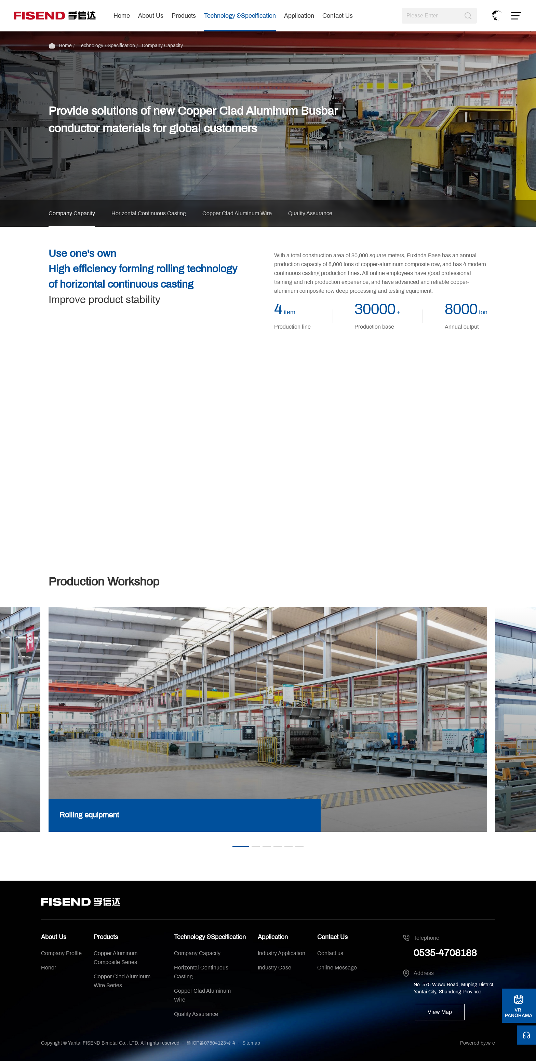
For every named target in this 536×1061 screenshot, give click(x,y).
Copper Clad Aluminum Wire (237, 213)
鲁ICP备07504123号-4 (211, 1043)
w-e (491, 1043)
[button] (240, 846)
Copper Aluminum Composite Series (115, 957)
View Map (440, 1012)
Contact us (330, 953)
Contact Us (337, 15)
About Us (150, 15)
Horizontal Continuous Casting (148, 213)
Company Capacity (162, 45)
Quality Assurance (310, 213)
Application (299, 15)
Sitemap (251, 1043)
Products (184, 15)
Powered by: (473, 1043)
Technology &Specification (240, 15)
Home (121, 15)
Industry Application (281, 953)
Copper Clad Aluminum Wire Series (122, 981)
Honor (48, 967)
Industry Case (274, 967)
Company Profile (61, 953)
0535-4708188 (445, 953)
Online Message (337, 967)
